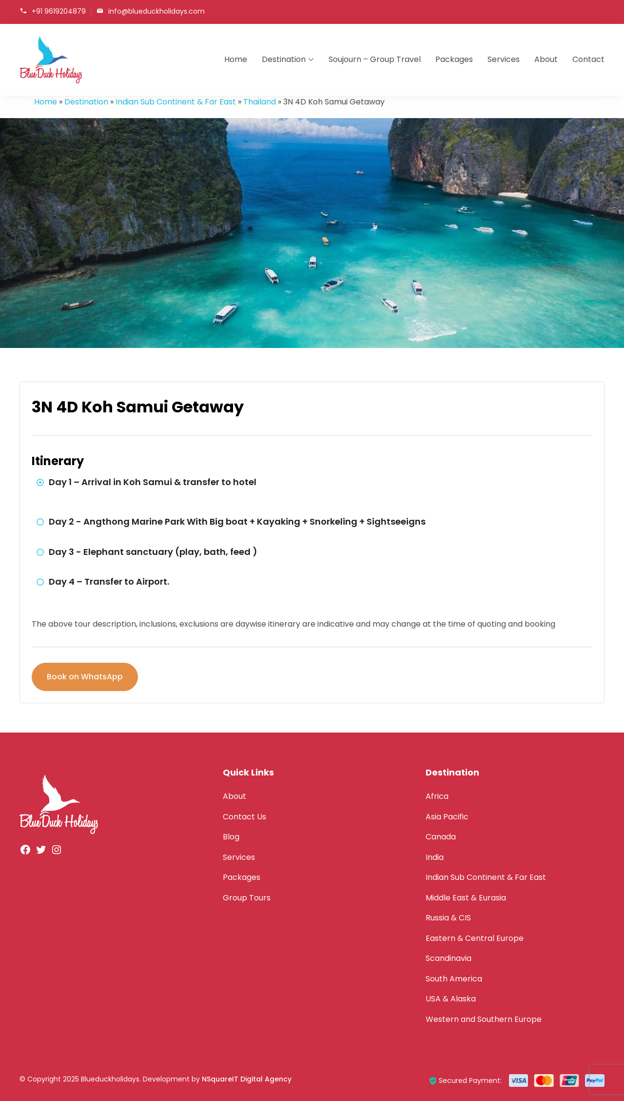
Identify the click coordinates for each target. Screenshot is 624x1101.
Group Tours (247, 897)
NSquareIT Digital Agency (247, 1079)
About (546, 59)
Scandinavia (448, 958)
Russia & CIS (448, 917)
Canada (441, 836)
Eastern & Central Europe (475, 938)
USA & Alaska (451, 998)
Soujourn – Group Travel (375, 59)
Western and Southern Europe (484, 1019)
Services (504, 59)
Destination (284, 59)
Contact (588, 59)
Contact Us (244, 816)
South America (454, 978)
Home (235, 59)
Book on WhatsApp (85, 676)
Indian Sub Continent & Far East (176, 101)
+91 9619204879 (59, 11)
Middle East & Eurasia (466, 897)
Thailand (259, 101)
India (435, 857)
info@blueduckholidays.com (156, 11)
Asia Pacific (447, 816)
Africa (437, 796)
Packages (454, 59)
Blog (231, 836)
